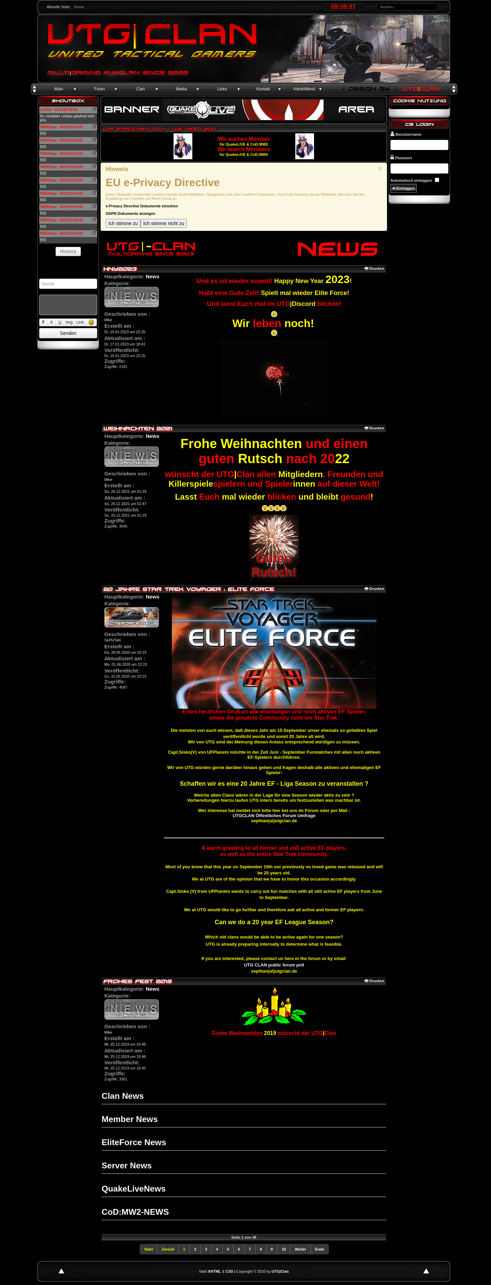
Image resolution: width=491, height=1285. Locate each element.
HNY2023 (120, 269)
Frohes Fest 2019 (137, 981)
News (152, 276)
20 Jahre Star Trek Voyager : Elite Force (188, 589)
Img (69, 322)
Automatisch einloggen (411, 180)
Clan (140, 89)
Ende (319, 1249)
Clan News (123, 1096)
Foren (99, 89)
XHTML (214, 1271)
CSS (229, 1271)
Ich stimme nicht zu (163, 223)
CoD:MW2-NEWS (135, 1211)
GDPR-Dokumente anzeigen (130, 213)
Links (222, 89)
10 (284, 1249)
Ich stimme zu (123, 223)
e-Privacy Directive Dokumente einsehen (142, 206)
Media (181, 89)
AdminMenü (304, 89)
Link (80, 322)
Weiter (300, 1249)
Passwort (401, 157)
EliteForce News (134, 1142)
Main (58, 89)
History (68, 251)
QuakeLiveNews (134, 1188)
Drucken (374, 268)
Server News (127, 1165)
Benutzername (405, 134)
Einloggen (403, 188)
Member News (130, 1119)
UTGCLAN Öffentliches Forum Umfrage (274, 815)
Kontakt (263, 89)
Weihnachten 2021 (137, 428)
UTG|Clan (280, 1271)
